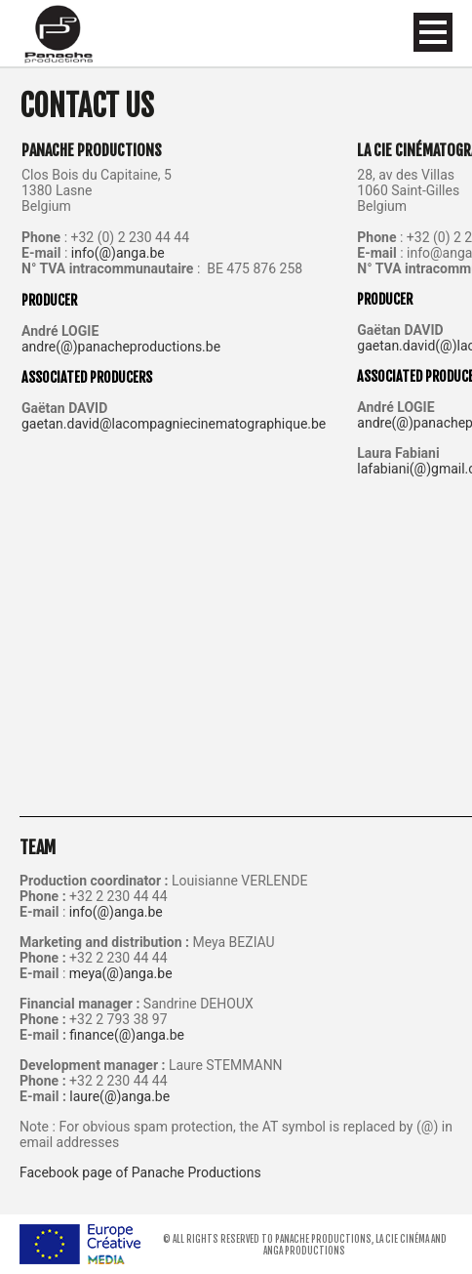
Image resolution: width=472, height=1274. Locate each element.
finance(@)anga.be (126, 1035)
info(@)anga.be (118, 253)
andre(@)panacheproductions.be (120, 346)
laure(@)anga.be (119, 1096)
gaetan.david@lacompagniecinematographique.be (173, 424)
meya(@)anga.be (121, 973)
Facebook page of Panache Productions (140, 1172)
